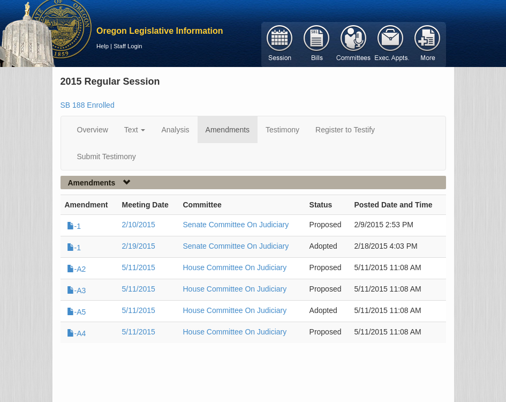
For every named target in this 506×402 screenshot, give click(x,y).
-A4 (76, 333)
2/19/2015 (138, 246)
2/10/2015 (138, 224)
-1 (74, 226)
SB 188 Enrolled (88, 105)
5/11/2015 (138, 267)
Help (102, 46)
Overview (92, 129)
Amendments (228, 129)
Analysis (175, 129)
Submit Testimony (106, 156)
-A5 (76, 312)
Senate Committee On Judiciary (236, 224)
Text (135, 129)
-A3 (76, 290)
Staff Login (128, 46)
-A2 (76, 269)
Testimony (282, 129)
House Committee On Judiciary (235, 267)
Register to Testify (345, 129)
